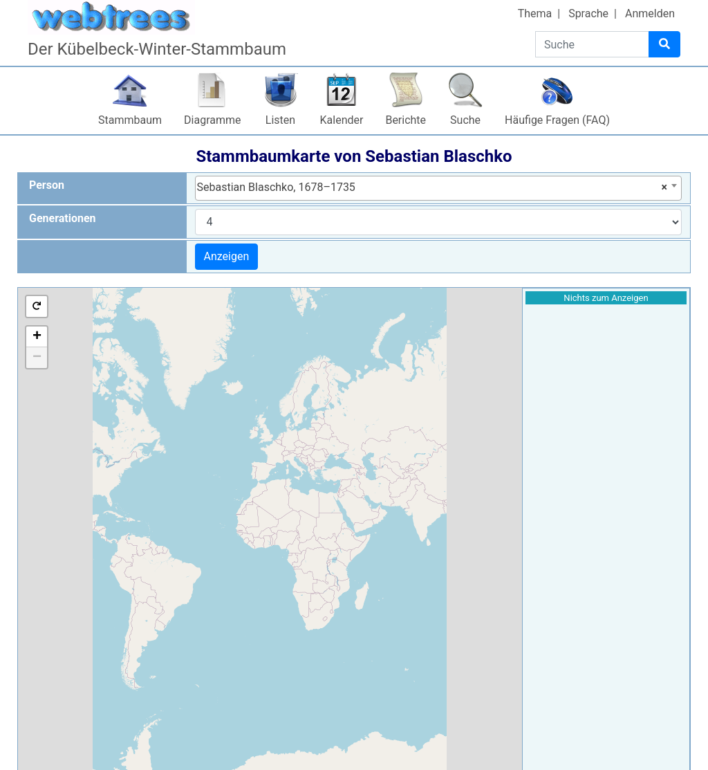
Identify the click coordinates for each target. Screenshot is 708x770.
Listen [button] (280, 120)
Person (46, 185)
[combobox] (438, 188)
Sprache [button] (588, 13)
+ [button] (36, 337)
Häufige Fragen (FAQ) (557, 120)
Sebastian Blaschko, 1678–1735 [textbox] (432, 187)
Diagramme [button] (212, 120)
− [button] (36, 357)
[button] (36, 306)
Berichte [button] (405, 120)
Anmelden (650, 13)
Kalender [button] (342, 120)
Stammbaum (130, 120)
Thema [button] (535, 13)
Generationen (62, 218)
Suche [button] (465, 120)
